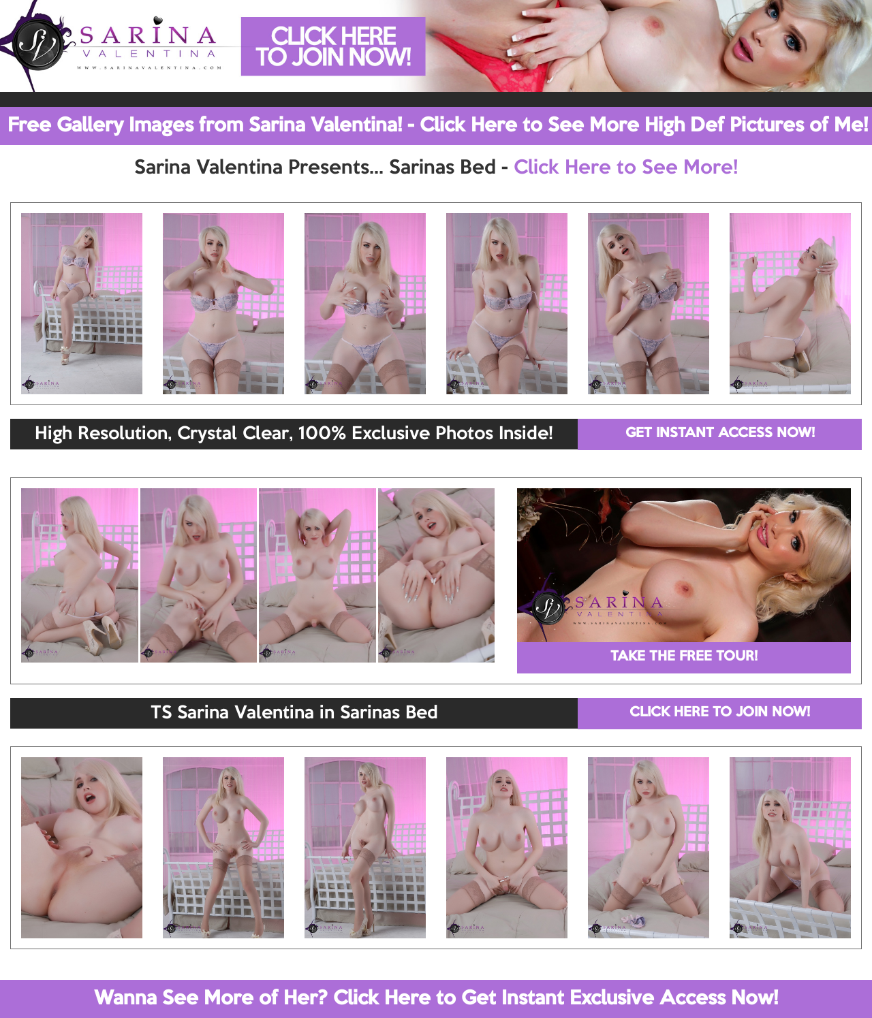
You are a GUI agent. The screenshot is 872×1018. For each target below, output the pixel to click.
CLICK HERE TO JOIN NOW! (719, 713)
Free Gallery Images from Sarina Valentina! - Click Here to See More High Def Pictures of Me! (437, 126)
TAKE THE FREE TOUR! (684, 657)
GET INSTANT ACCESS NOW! (720, 434)
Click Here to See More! (626, 168)
